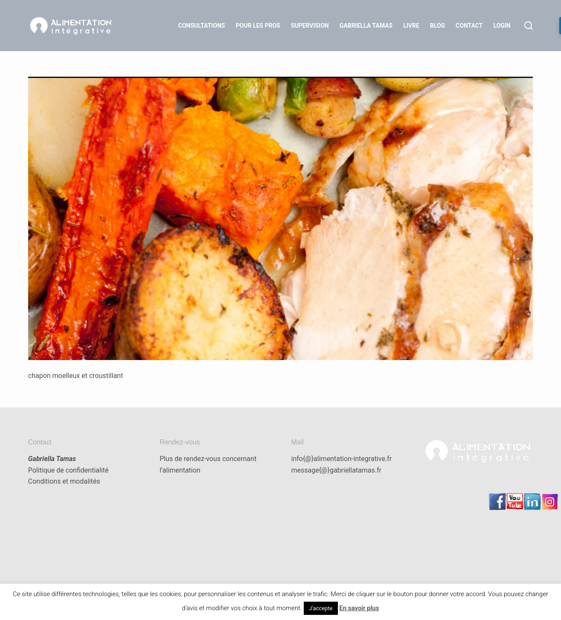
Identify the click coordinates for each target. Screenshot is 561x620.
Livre (411, 25)
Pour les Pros (258, 25)
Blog (437, 25)
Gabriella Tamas (366, 25)
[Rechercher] (528, 25)
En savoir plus (359, 608)
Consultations (201, 25)
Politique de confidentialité (68, 470)
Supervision (310, 25)
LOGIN (501, 25)
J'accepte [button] (320, 608)
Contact (469, 25)
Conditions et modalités (64, 481)
